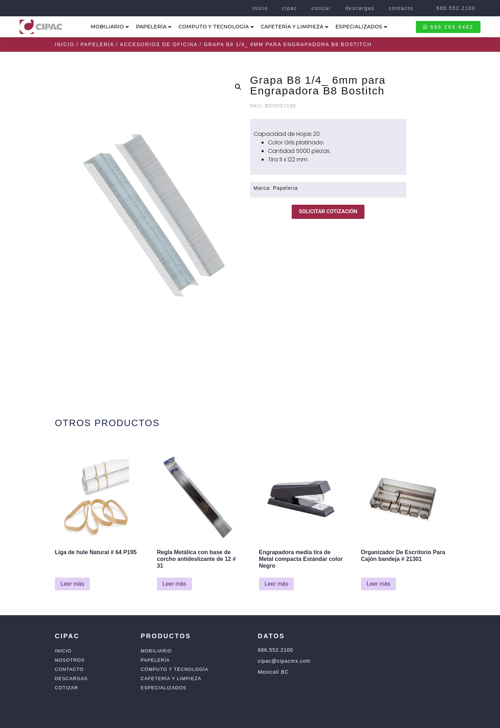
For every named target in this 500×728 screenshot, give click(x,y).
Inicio (65, 44)
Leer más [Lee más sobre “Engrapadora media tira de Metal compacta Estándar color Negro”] (277, 584)
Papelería (97, 44)
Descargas (71, 678)
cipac (289, 8)
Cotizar (66, 687)
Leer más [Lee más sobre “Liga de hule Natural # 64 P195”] (72, 584)
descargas (360, 8)
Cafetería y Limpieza (171, 678)
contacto (401, 8)
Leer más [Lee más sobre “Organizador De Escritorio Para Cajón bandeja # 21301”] (378, 584)
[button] (238, 87)
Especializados (164, 687)
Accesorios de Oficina (159, 44)
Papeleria (285, 188)
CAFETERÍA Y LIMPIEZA (294, 26)
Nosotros (70, 660)
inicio (260, 8)
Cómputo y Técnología (175, 669)
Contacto (69, 669)
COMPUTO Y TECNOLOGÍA (216, 26)
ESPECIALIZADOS (361, 26)
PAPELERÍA (153, 26)
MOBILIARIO (109, 26)
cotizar (321, 8)
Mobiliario (156, 650)
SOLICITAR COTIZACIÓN (328, 211)
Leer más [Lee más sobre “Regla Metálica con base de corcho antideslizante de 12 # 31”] (174, 584)
